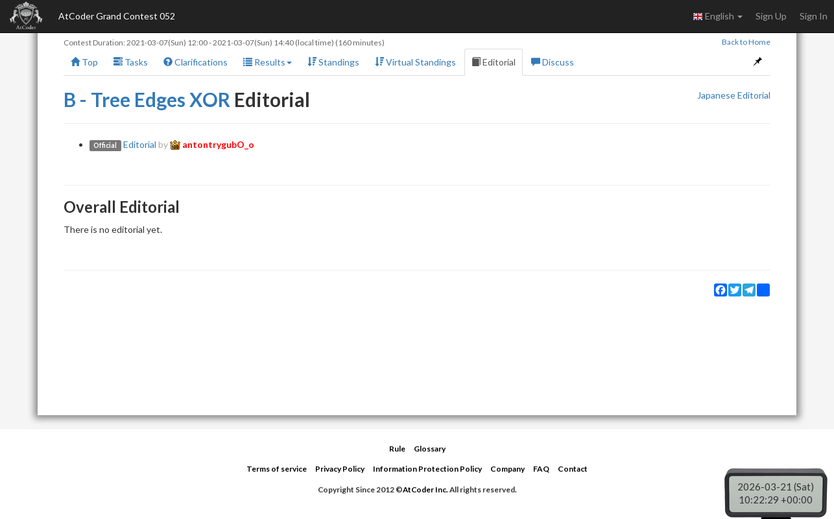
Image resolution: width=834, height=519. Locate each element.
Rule (397, 448)
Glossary (430, 448)
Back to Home (746, 42)
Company (507, 469)
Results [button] (267, 61)
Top (84, 61)
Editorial (493, 61)
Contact (573, 469)
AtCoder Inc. (425, 489)
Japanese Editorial (733, 95)
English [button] (718, 16)
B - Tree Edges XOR (147, 99)
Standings (333, 61)
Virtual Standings (415, 61)
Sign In (814, 15)
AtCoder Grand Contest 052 (116, 15)
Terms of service (276, 469)
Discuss (552, 61)
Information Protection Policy (427, 469)
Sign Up (771, 15)
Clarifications (195, 61)
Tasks (130, 61)
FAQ (541, 469)
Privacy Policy (339, 469)
